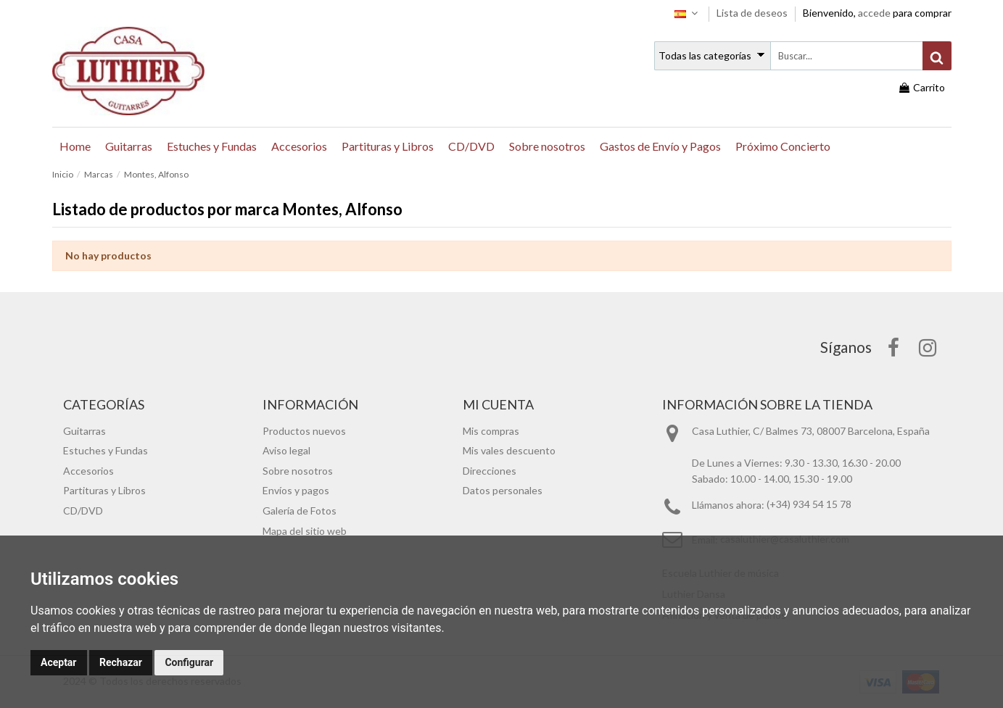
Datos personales (502, 490)
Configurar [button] (189, 662)
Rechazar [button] (120, 662)
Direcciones (489, 471)
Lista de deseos (753, 13)
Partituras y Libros (104, 490)
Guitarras (84, 431)
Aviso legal (286, 450)
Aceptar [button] (59, 662)
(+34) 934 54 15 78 (809, 505)
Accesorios (88, 471)
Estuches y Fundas (105, 450)
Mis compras (491, 431)
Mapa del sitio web (305, 531)
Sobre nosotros (298, 471)
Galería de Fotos (300, 510)
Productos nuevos (304, 431)
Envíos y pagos (296, 490)
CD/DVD (83, 510)
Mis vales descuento (509, 450)
